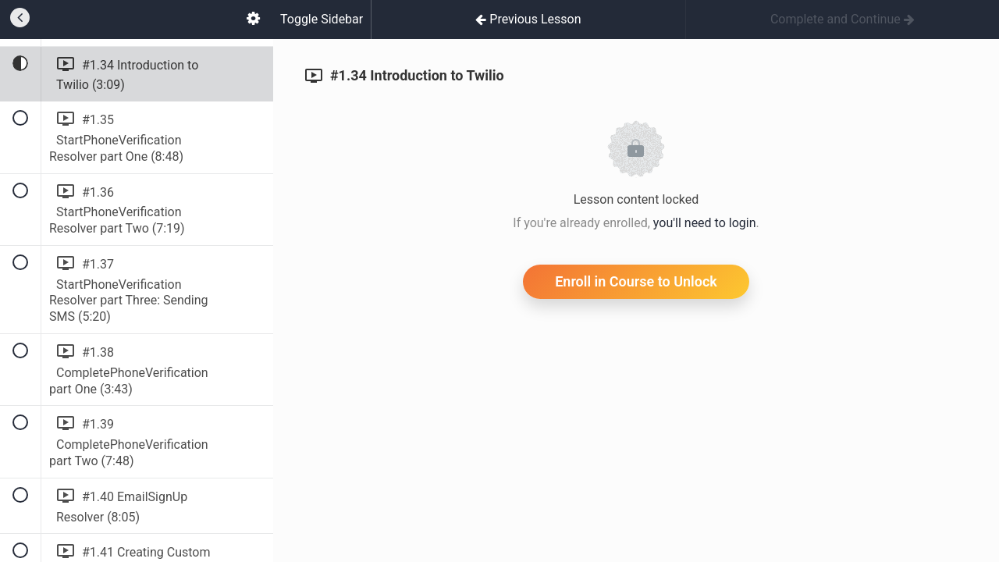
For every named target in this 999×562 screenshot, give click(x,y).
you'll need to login (704, 222)
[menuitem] (252, 19)
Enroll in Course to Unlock (636, 281)
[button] (19, 19)
